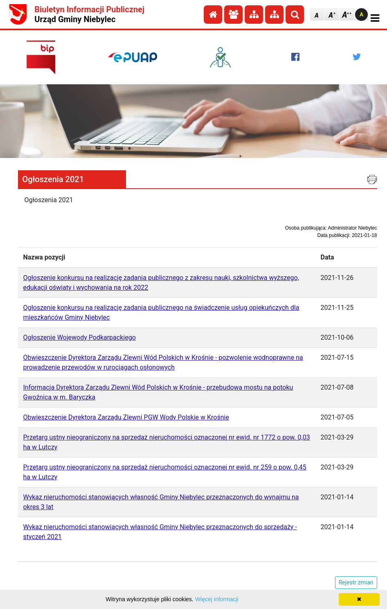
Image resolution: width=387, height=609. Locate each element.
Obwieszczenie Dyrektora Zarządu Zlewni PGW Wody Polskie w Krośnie (126, 417)
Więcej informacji (217, 599)
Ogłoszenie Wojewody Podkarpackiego (79, 337)
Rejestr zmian (356, 582)
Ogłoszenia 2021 (53, 179)
